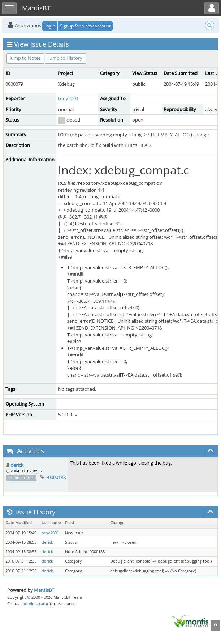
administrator (36, 603)
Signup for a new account (85, 26)
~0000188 (56, 477)
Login (49, 26)
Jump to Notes (25, 58)
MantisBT (44, 590)
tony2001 (68, 98)
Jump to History (65, 58)
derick (16, 465)
